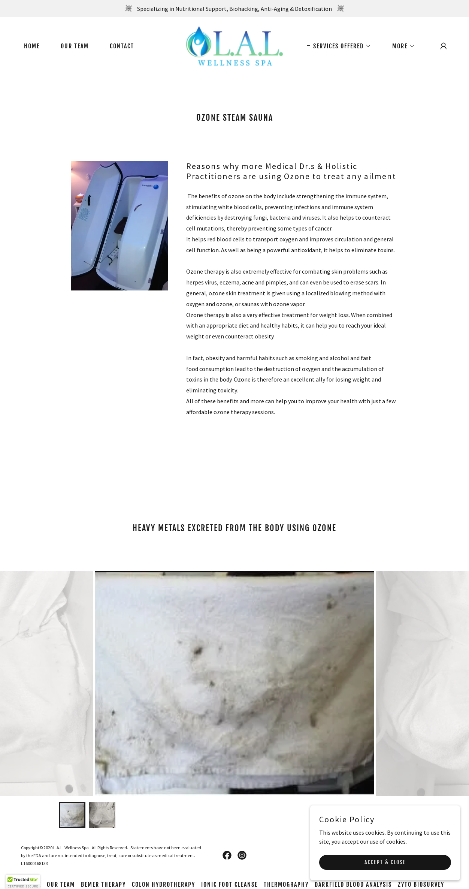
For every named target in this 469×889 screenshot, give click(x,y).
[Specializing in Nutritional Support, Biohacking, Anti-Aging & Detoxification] (234, 8)
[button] (339, 46)
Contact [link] (122, 46)
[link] (234, 45)
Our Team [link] (75, 46)
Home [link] (32, 46)
